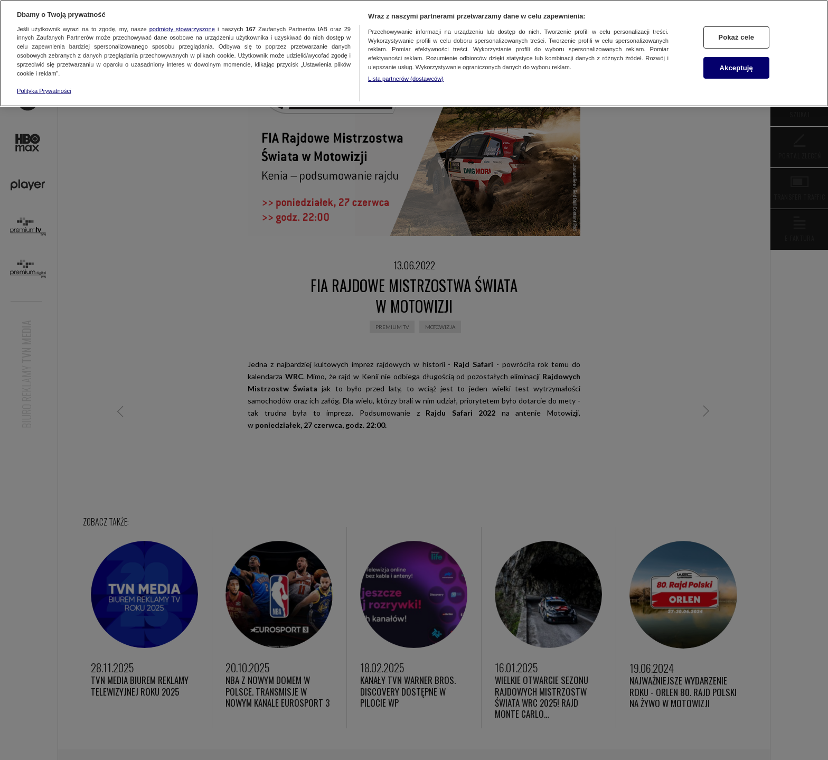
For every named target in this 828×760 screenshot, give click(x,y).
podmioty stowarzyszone (182, 29)
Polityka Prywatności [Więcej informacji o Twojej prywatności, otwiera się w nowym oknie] (44, 91)
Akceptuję (736, 68)
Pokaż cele (736, 37)
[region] (414, 53)
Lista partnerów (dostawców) (406, 79)
